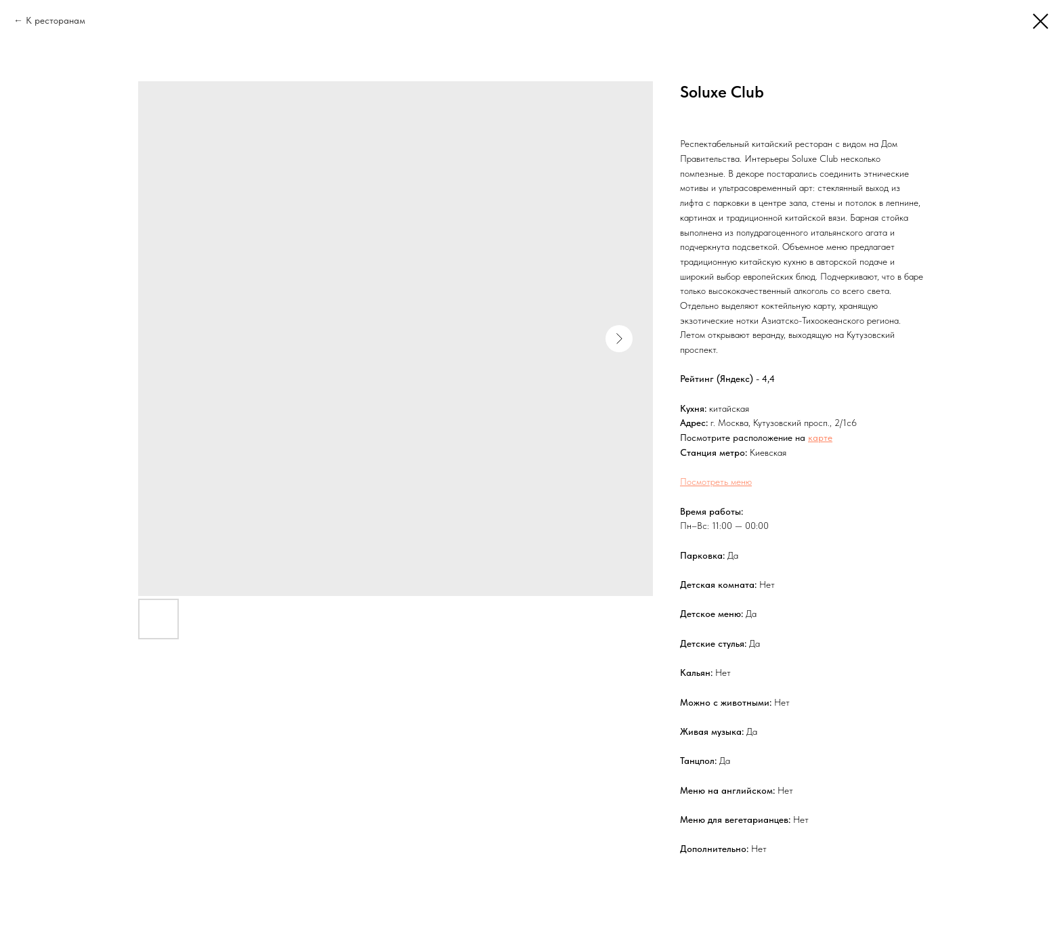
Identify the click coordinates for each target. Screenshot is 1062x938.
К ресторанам (55, 20)
